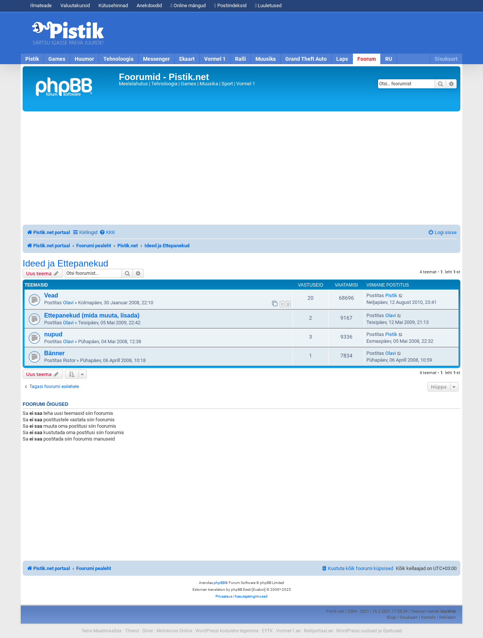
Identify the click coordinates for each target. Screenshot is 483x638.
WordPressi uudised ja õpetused (369, 630)
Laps (342, 59)
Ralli (240, 59)
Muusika (265, 59)
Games (56, 59)
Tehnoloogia (118, 59)
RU (388, 59)
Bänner (54, 353)
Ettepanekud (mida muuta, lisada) (91, 315)
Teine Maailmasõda (102, 630)
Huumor (84, 59)
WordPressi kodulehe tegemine (226, 630)
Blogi (391, 617)
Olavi (68, 302)
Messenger (156, 59)
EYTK (267, 630)
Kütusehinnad (113, 5)
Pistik (32, 59)
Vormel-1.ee (288, 630)
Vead (51, 295)
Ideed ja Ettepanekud (65, 263)
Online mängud (188, 5)
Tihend (132, 630)
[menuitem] (107, 232)
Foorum (366, 59)
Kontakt (428, 617)
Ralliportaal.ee (318, 630)
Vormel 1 (215, 59)
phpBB (219, 583)
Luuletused (268, 5)
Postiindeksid (230, 5)
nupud (53, 334)
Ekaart (187, 59)
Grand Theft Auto (306, 59)
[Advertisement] (285, 33)
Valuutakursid (75, 5)
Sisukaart (446, 59)
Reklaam (447, 617)
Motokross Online (174, 630)
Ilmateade (41, 5)
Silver (147, 630)
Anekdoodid (149, 5)
